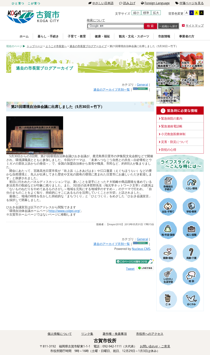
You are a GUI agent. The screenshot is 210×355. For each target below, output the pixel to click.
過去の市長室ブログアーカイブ (88, 46)
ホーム (24, 36)
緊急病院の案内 (171, 118)
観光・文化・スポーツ (134, 36)
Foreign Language (155, 3)
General (142, 84)
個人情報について (60, 334)
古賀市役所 (33, 17)
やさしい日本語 (101, 3)
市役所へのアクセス (149, 334)
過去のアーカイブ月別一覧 (111, 89)
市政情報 (164, 36)
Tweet (130, 269)
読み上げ (127, 3)
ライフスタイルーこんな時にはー (180, 163)
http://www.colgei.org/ (64, 211)
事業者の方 (186, 36)
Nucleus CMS (141, 249)
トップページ (35, 46)
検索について (96, 20)
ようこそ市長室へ (56, 46)
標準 (146, 13)
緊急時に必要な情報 (180, 111)
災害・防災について (174, 142)
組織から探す (170, 26)
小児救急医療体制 (173, 134)
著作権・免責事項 (115, 334)
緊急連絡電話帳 (171, 126)
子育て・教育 (77, 36)
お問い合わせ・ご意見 (155, 346)
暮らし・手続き (48, 36)
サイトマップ (195, 25)
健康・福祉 (102, 36)
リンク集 (87, 334)
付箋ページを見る (189, 3)
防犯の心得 (168, 149)
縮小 (136, 13)
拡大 (156, 13)
